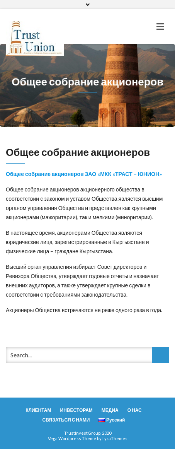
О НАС (134, 410)
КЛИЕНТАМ (38, 410)
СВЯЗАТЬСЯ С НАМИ (66, 420)
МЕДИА (110, 410)
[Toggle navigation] (160, 26)
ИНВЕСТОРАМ (76, 410)
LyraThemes (114, 438)
